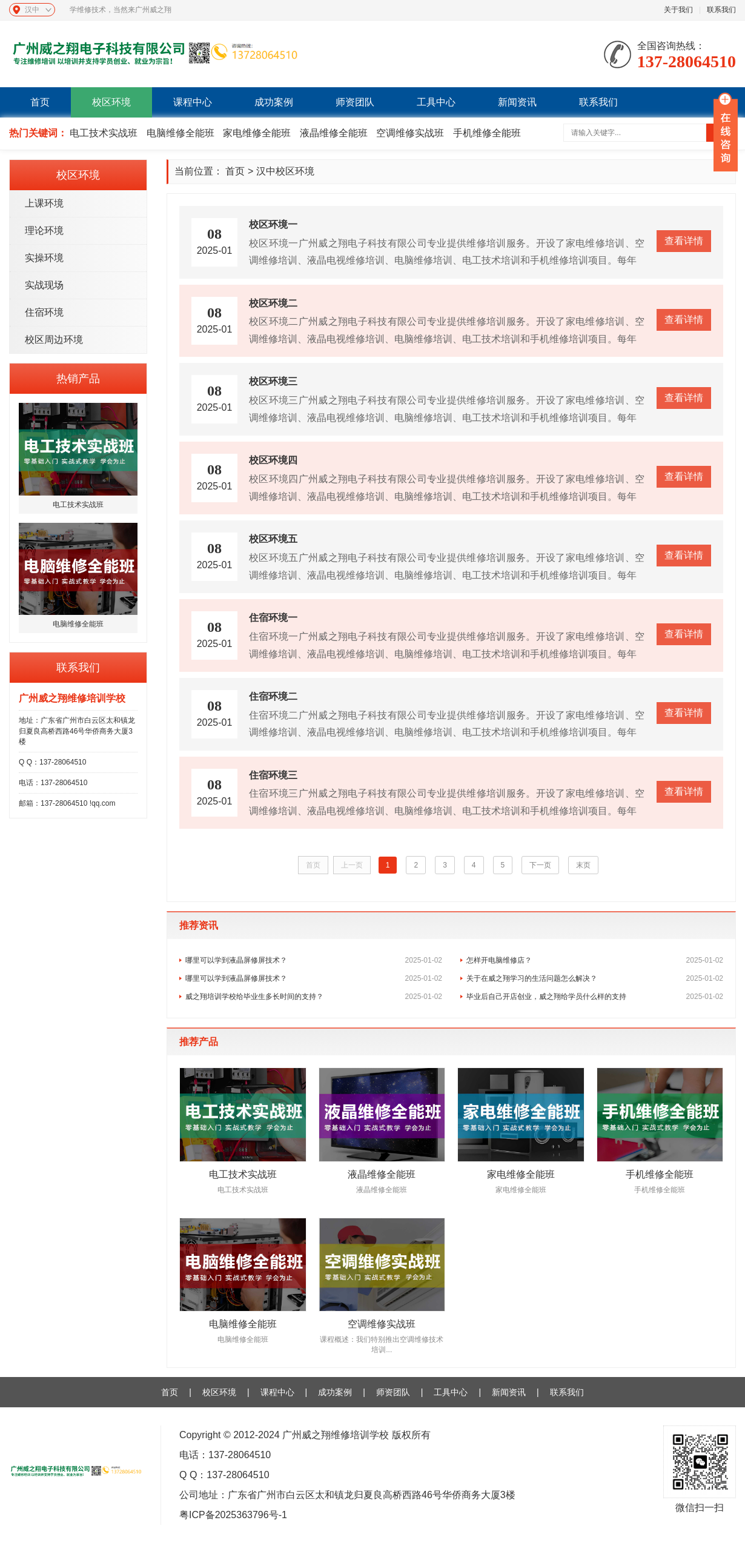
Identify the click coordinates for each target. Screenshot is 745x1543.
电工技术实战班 (103, 133)
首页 (40, 102)
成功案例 (273, 102)
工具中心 (436, 102)
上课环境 (44, 203)
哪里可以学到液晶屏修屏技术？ (313, 960)
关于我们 (678, 9)
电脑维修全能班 (180, 133)
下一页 (540, 865)
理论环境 (44, 230)
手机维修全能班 (487, 133)
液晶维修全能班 (334, 133)
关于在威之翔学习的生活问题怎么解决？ (594, 978)
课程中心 (192, 102)
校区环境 (111, 102)
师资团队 (355, 102)
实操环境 (44, 258)
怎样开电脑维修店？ (594, 960)
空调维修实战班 (410, 133)
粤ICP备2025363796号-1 (233, 1515)
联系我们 (721, 9)
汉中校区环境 (285, 171)
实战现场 (44, 285)
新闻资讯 (517, 102)
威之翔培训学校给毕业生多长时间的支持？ (313, 996)
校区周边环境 (54, 339)
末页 (583, 865)
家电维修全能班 (257, 133)
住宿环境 (44, 312)
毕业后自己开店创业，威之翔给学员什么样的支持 (594, 996)
